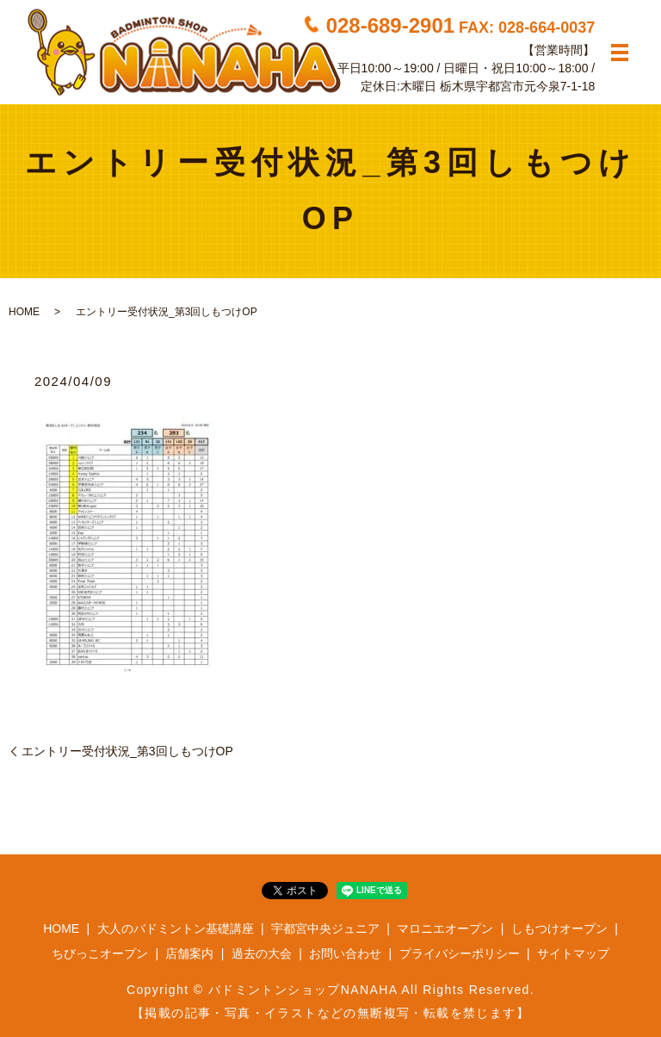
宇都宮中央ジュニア (325, 928)
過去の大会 (262, 953)
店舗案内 (189, 953)
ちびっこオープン (100, 953)
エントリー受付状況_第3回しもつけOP (127, 751)
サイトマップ (573, 953)
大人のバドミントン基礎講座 (175, 928)
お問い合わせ (345, 953)
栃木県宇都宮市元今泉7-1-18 (517, 85)
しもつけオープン (559, 928)
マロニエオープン (445, 928)
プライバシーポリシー (459, 953)
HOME (24, 312)
